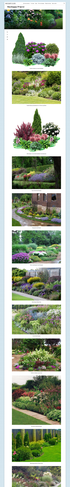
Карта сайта (54, 3)
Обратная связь (48, 3)
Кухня (36, 3)
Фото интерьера (41, 3)
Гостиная (32, 3)
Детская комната (26, 3)
